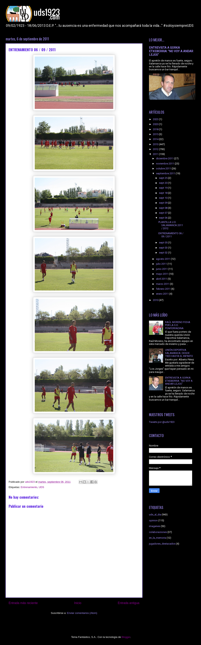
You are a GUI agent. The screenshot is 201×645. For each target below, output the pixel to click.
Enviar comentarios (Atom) (82, 613)
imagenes (154, 526)
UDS (41, 487)
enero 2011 (162, 293)
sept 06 (163, 217)
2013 (156, 144)
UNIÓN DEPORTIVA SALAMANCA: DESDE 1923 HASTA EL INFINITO (179, 352)
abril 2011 (162, 278)
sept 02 (163, 252)
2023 (156, 119)
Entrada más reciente (23, 603)
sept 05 (163, 242)
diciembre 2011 (165, 158)
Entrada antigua (128, 603)
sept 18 (163, 192)
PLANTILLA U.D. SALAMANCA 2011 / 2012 (170, 225)
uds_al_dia (155, 514)
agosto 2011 (163, 258)
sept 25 (163, 177)
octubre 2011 (164, 168)
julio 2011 (161, 263)
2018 (156, 129)
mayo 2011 (162, 273)
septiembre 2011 (166, 173)
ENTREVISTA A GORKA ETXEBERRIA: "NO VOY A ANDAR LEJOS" (171, 51)
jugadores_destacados (162, 543)
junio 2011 (162, 268)
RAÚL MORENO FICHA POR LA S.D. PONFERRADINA (177, 325)
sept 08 (163, 207)
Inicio (77, 603)
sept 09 (163, 202)
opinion (153, 520)
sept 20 (163, 182)
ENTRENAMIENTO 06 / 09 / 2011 (170, 235)
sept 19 (163, 187)
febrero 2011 (163, 288)
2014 (156, 139)
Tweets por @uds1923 (162, 421)
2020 (156, 124)
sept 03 (163, 247)
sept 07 (163, 212)
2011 (156, 154)
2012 (156, 149)
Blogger (126, 637)
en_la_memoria (157, 537)
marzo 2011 (163, 283)
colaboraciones (158, 532)
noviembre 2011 (165, 163)
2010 (156, 300)
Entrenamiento (29, 487)
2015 (156, 134)
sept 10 (163, 197)
